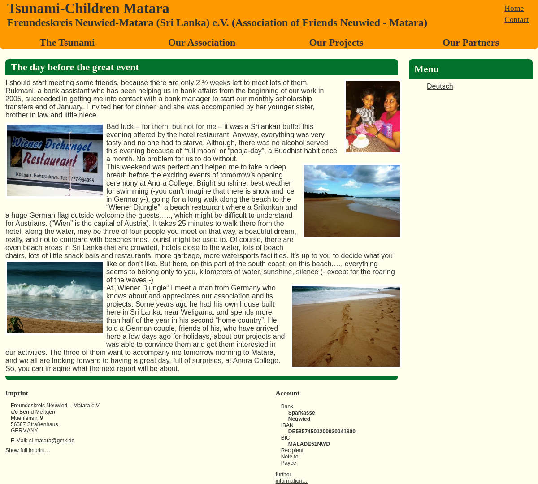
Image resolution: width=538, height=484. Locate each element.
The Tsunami (67, 42)
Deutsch (440, 86)
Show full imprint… (27, 450)
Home (514, 8)
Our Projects (336, 42)
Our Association (202, 42)
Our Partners (471, 42)
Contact (516, 19)
